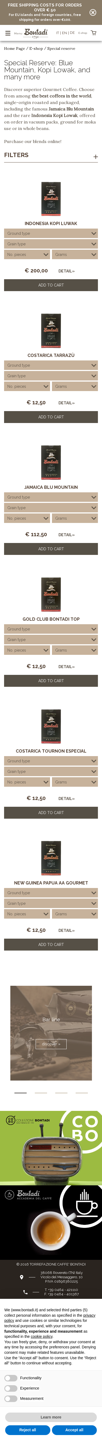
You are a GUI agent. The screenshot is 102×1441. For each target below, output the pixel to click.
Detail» (66, 271)
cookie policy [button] (41, 1336)
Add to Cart (51, 285)
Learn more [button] (51, 1417)
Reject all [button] (27, 1430)
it (57, 33)
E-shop (36, 48)
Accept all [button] (74, 1430)
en (64, 33)
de (72, 33)
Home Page (14, 48)
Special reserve (61, 48)
